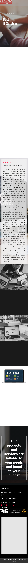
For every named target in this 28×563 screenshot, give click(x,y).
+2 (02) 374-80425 (8, 502)
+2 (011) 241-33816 (8, 498)
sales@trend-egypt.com (11, 505)
